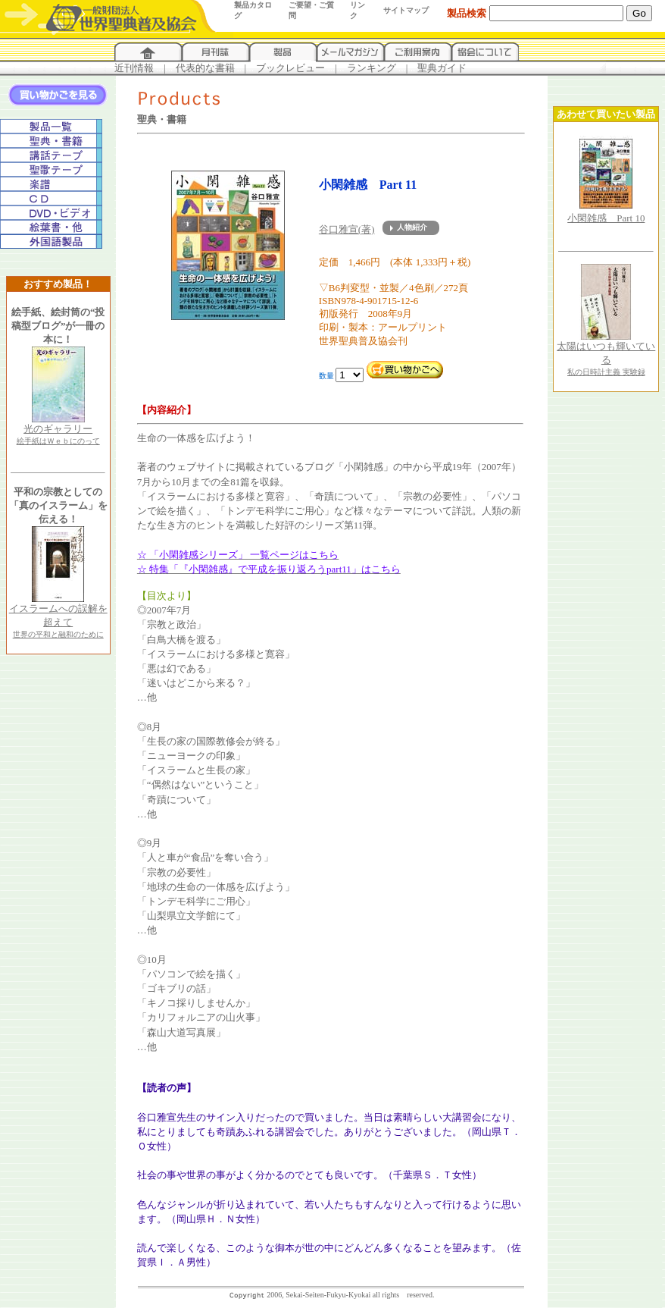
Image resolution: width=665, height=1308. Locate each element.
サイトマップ (406, 10)
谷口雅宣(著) (347, 229)
